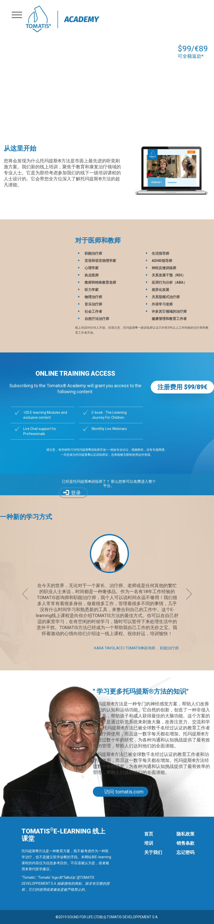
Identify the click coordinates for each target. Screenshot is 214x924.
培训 (148, 843)
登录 (76, 493)
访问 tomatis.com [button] (123, 792)
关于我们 (153, 852)
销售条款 (185, 843)
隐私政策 (185, 833)
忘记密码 (185, 852)
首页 (148, 833)
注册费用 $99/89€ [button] (182, 387)
